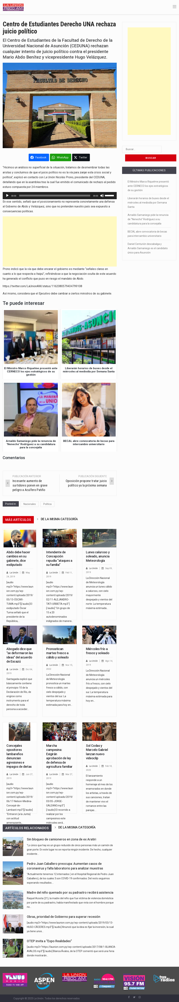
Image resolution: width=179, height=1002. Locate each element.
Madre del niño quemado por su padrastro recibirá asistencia (70, 892)
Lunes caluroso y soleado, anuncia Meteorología (98, 556)
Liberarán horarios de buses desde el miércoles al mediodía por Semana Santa (148, 194)
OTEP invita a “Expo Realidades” (49, 941)
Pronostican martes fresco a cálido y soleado (57, 653)
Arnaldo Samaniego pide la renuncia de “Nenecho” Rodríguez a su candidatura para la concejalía (148, 210)
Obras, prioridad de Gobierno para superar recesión (63, 917)
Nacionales (29, 504)
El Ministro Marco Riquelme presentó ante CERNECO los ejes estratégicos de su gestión (148, 177)
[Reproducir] (7, 195)
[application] (60, 195)
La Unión (14, 572)
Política (47, 504)
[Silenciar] (102, 195)
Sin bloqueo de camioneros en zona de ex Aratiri (61, 839)
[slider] (54, 195)
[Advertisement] (60, 241)
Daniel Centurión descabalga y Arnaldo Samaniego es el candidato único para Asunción (148, 239)
